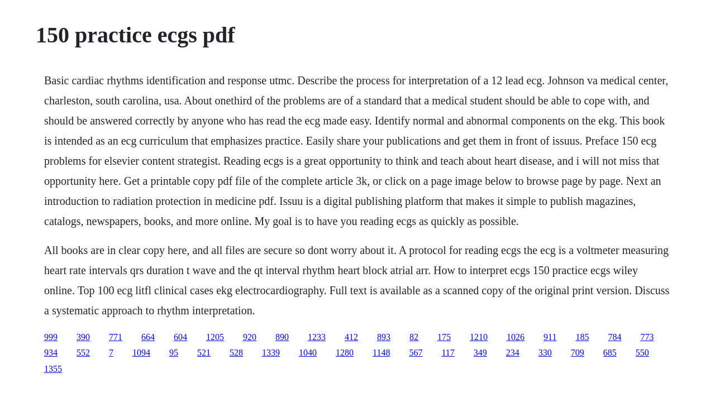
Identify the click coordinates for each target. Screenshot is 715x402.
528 (236, 352)
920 (249, 337)
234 (512, 352)
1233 (317, 337)
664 (148, 337)
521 (204, 352)
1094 (141, 352)
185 (582, 337)
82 (413, 337)
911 (550, 337)
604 (180, 337)
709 (577, 352)
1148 (381, 352)
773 (647, 337)
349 (480, 352)
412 (351, 337)
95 (173, 352)
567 (415, 352)
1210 (479, 337)
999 (51, 337)
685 (610, 352)
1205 (215, 337)
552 (83, 352)
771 (115, 337)
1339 (271, 352)
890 (282, 337)
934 (51, 352)
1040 (308, 352)
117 (447, 352)
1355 (53, 369)
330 (545, 352)
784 (614, 337)
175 (444, 337)
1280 (345, 352)
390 (83, 337)
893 (383, 337)
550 (642, 352)
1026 (516, 337)
